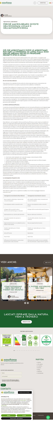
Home (39, 362)
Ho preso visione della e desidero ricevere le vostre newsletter (10, 381)
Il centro (40, 366)
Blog (39, 369)
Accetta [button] (24, 415)
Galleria (40, 371)
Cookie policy (41, 415)
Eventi (39, 367)
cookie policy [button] (3, 405)
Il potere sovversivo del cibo (40, 287)
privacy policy (15, 380)
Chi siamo (40, 364)
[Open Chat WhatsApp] (48, 417)
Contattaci (40, 373)
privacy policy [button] (23, 400)
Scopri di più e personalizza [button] (16, 418)
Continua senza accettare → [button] (25, 392)
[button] (25, 303)
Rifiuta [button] (8, 415)
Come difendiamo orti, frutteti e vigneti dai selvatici (13, 288)
